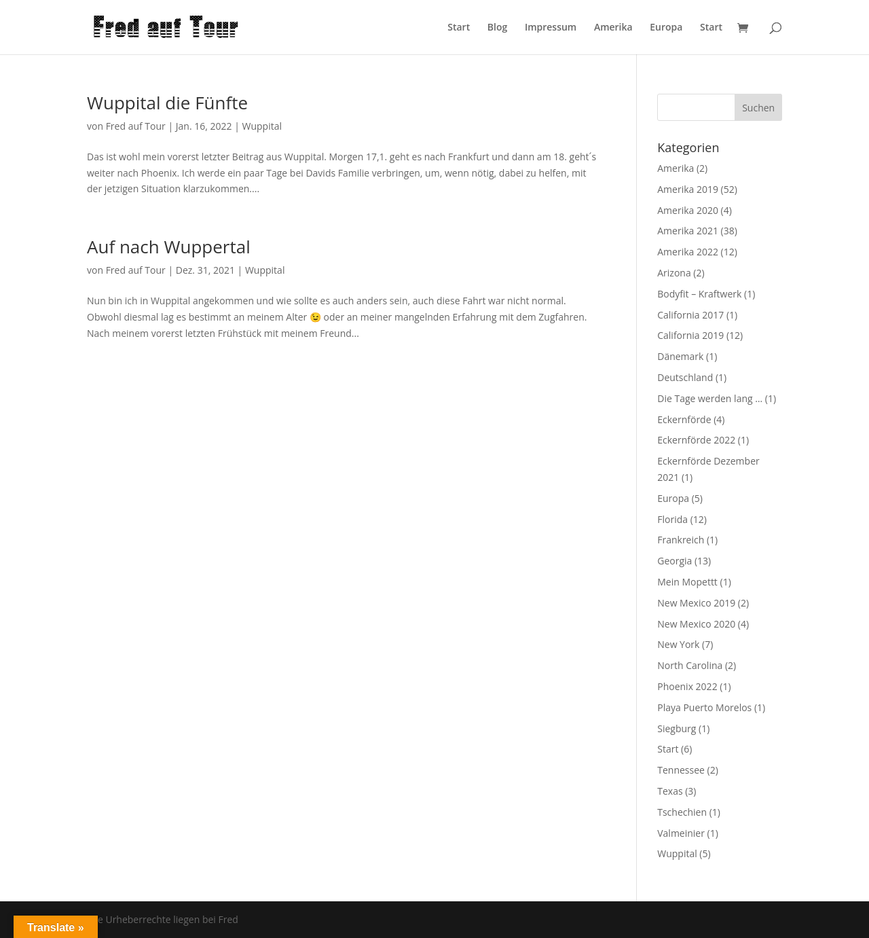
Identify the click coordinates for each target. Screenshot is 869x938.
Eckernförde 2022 (696, 439)
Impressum (550, 27)
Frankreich (680, 539)
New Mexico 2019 (696, 602)
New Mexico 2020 (696, 623)
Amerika (613, 27)
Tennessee (681, 769)
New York (678, 644)
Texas (669, 790)
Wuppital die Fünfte (167, 102)
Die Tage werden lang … (709, 398)
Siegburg (676, 728)
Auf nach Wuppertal (169, 246)
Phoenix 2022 (687, 686)
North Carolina (689, 665)
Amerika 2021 (687, 230)
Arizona (673, 272)
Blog (497, 27)
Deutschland (685, 377)
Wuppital (261, 126)
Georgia (674, 560)
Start (458, 27)
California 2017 (690, 314)
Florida (672, 519)
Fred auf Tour (136, 126)
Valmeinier (681, 833)
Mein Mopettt (687, 581)
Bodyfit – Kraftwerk (699, 293)
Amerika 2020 (687, 210)
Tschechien (682, 812)
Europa (666, 27)
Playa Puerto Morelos (704, 707)
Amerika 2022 (687, 251)
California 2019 (690, 335)
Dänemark (680, 356)
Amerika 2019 (687, 189)
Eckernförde (684, 419)
